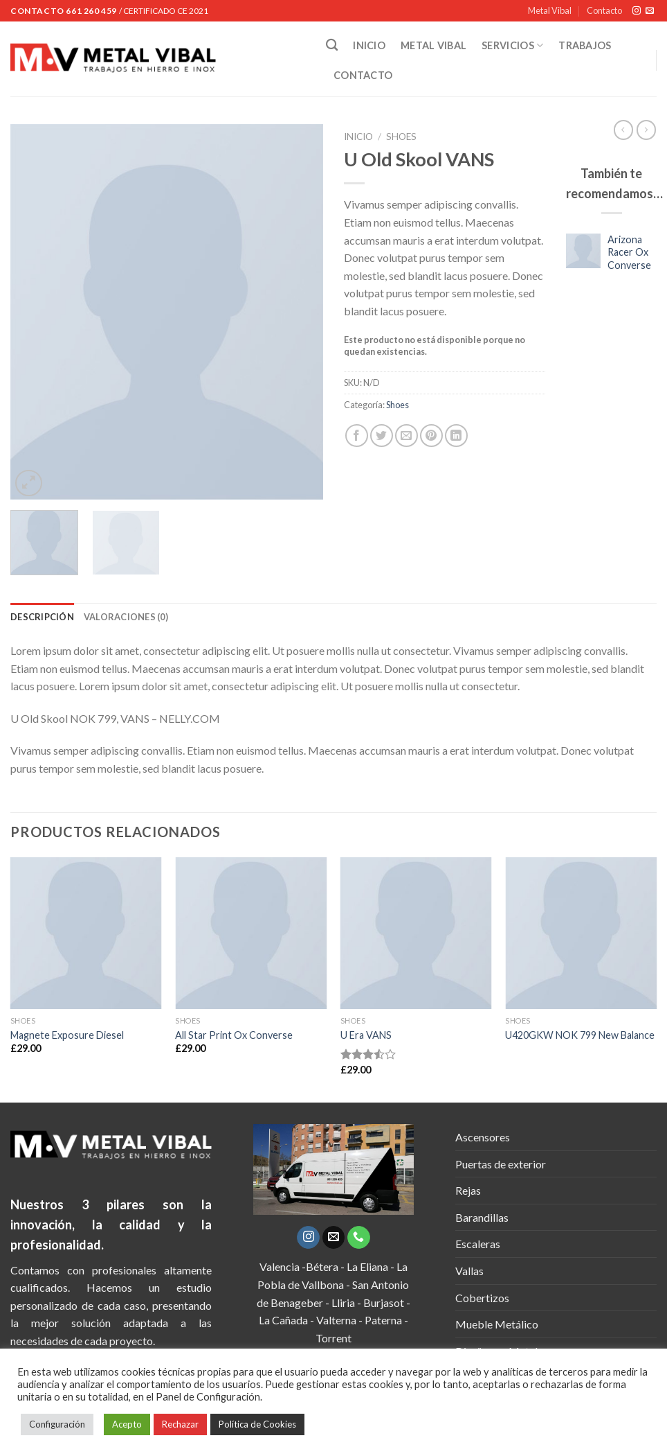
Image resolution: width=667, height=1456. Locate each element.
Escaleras (477, 1243)
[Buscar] (332, 45)
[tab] (42, 617)
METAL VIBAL (433, 45)
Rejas (468, 1190)
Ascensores (482, 1136)
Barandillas (482, 1217)
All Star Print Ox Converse (234, 1035)
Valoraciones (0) (126, 616)
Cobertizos (482, 1297)
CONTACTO (363, 75)
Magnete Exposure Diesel (67, 1035)
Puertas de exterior (500, 1163)
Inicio (358, 136)
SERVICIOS (512, 45)
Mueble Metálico (496, 1324)
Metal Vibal (550, 10)
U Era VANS (366, 1035)
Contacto (604, 10)
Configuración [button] (57, 1424)
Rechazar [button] (180, 1424)
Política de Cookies (257, 1424)
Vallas (469, 1270)
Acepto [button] (127, 1424)
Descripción (42, 616)
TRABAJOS (584, 45)
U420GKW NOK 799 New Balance (580, 1035)
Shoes (401, 136)
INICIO (369, 45)
